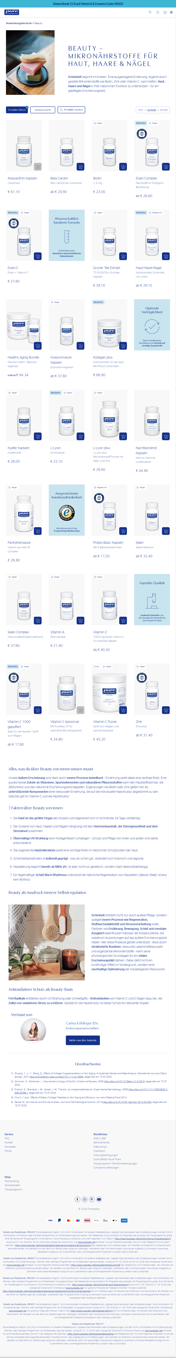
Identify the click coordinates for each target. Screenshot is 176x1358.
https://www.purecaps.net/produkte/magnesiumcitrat (95, 1265)
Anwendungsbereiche (19, 23)
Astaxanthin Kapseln (22, 178)
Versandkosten (12, 1185)
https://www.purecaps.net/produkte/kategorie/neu (91, 1334)
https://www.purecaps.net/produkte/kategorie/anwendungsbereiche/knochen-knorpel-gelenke (46, 1291)
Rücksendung (12, 1181)
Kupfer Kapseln (18, 448)
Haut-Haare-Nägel (148, 268)
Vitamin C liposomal (64, 722)
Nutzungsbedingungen (106, 1155)
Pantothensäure (19, 542)
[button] (37, 166)
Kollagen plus (103, 357)
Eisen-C (13, 268)
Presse (8, 1151)
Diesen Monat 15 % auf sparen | (88, 3)
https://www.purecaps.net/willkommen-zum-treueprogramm (143, 1239)
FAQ (7, 1138)
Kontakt (9, 1142)
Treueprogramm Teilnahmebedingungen (115, 1163)
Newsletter (10, 1147)
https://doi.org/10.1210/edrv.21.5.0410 (124, 1081)
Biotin (97, 178)
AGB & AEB (100, 1138)
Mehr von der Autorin (82, 1040)
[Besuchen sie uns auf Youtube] (99, 1199)
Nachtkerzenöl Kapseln (146, 450)
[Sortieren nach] (42, 109)
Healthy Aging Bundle (23, 357)
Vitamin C (100, 632)
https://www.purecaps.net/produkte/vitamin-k (92, 1311)
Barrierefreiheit (101, 1142)
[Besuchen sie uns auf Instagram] (84, 1199)
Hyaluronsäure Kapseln (60, 360)
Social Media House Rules (107, 1159)
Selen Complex (18, 632)
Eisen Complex (146, 178)
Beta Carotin (59, 178)
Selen (140, 542)
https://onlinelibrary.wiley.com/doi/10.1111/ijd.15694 (56, 1077)
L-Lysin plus (101, 448)
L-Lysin (55, 448)
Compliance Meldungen (106, 1167)
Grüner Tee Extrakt (106, 268)
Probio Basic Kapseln (108, 542)
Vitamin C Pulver (105, 722)
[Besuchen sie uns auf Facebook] (77, 1199)
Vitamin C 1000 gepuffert (19, 724)
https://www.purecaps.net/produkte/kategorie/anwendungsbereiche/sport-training (53, 1245)
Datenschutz (100, 1147)
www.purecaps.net (86, 1242)
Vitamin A (57, 632)
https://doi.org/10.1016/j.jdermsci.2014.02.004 (127, 1102)
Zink (139, 722)
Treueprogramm (13, 1189)
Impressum (100, 1151)
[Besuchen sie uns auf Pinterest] (92, 1199)
